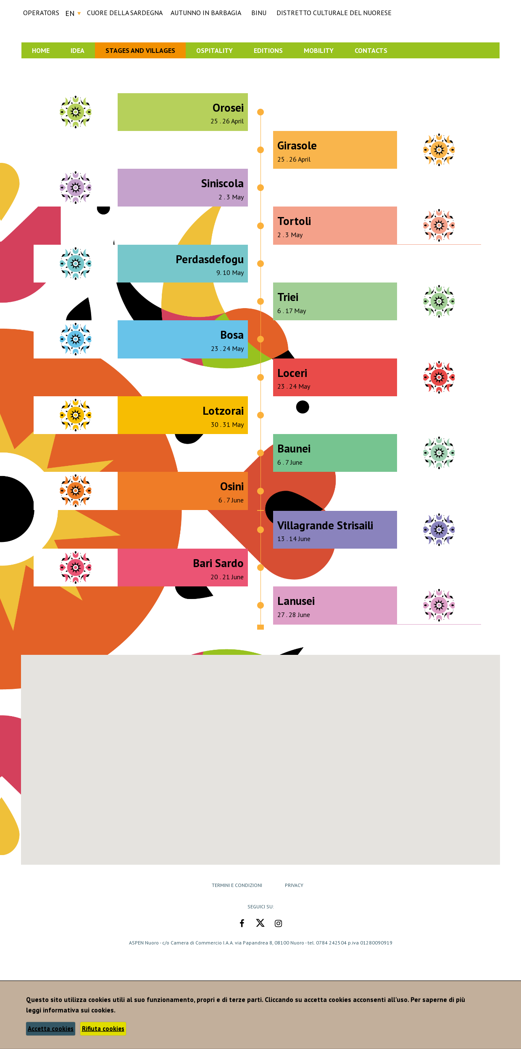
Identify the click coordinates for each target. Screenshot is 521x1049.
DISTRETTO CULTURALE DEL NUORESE (334, 12)
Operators (41, 12)
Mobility (319, 50)
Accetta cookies (51, 1029)
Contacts (371, 50)
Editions (268, 50)
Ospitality (214, 50)
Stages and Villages (140, 50)
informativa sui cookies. (79, 1010)
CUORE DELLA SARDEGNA (125, 12)
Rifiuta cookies (103, 1029)
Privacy (294, 885)
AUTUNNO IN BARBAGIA (206, 12)
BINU (258, 12)
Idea (77, 50)
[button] (298, 845)
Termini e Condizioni (237, 885)
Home (41, 50)
